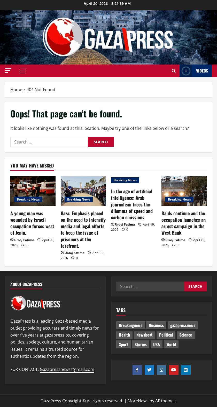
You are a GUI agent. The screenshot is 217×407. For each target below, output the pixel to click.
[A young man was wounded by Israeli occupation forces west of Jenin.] (33, 191)
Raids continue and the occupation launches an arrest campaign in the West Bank (183, 223)
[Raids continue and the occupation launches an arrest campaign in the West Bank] (184, 191)
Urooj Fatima (24, 240)
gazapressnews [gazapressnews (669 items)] (182, 325)
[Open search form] (174, 71)
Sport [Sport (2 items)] (123, 344)
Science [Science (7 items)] (185, 335)
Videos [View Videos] (194, 71)
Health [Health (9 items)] (124, 335)
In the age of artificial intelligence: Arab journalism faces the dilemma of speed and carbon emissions (132, 204)
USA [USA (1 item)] (156, 344)
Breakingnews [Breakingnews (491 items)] (130, 325)
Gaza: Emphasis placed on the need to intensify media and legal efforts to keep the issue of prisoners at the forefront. (83, 229)
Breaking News (28, 199)
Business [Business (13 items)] (156, 325)
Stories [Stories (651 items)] (141, 344)
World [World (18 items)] (171, 344)
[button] (8, 70)
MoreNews (138, 401)
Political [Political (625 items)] (166, 335)
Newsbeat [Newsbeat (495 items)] (144, 335)
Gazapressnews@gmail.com (67, 369)
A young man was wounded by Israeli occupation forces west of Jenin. (32, 223)
